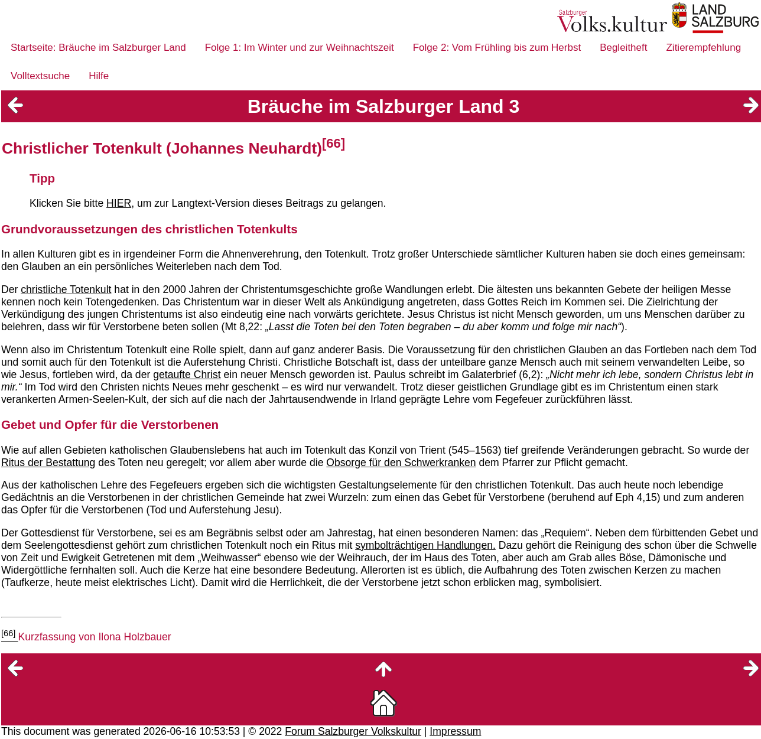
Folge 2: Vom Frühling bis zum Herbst (497, 47)
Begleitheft (623, 47)
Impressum (455, 731)
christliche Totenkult (66, 289)
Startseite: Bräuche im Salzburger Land (98, 47)
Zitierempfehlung (703, 47)
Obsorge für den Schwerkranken (401, 462)
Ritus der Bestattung (48, 462)
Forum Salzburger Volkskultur (353, 731)
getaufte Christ (186, 374)
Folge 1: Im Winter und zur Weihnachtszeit (299, 47)
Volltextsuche (40, 76)
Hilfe (99, 76)
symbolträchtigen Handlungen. (425, 545)
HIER (118, 203)
